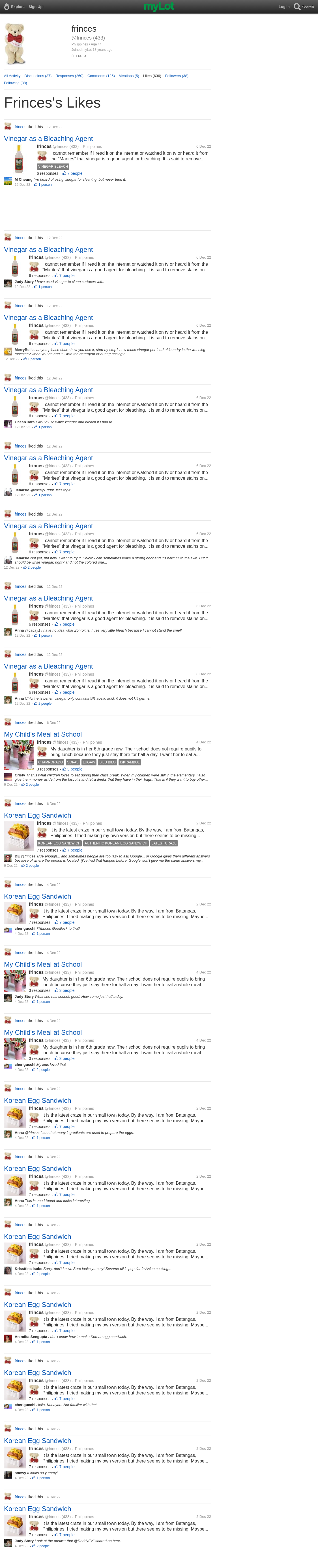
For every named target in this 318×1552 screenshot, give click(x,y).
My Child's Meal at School (43, 734)
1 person (45, 185)
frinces (44, 146)
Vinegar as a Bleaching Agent (48, 138)
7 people (75, 173)
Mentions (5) (129, 76)
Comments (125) (101, 76)
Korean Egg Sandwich (37, 815)
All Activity (12, 76)
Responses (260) (69, 76)
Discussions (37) (37, 76)
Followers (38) (176, 76)
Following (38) (15, 83)
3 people (75, 769)
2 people (34, 567)
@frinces (60, 146)
